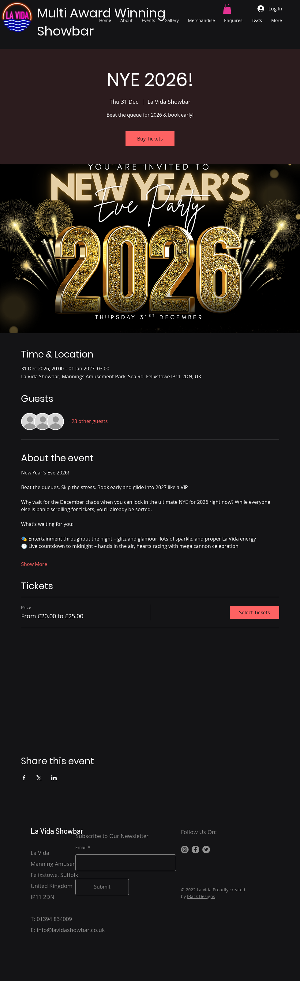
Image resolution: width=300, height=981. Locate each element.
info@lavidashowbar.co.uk (71, 930)
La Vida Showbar (57, 830)
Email (81, 847)
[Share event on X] (39, 777)
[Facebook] (195, 849)
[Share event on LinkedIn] (54, 777)
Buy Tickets (150, 138)
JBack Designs (201, 896)
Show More (34, 564)
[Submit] (102, 887)
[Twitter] (206, 849)
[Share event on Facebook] (24, 777)
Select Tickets (254, 612)
